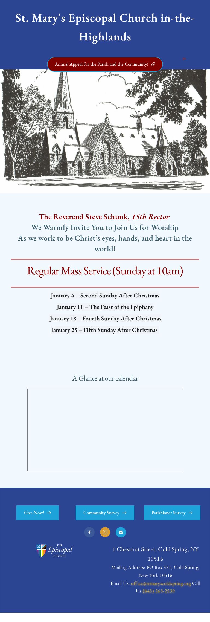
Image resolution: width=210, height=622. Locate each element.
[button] (183, 63)
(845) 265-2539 (159, 600)
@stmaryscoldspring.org (167, 592)
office (137, 592)
